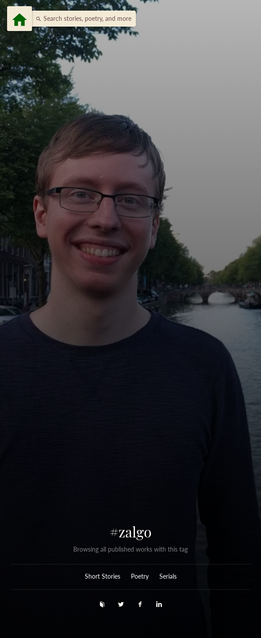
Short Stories (102, 576)
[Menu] (19, 18)
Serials (168, 576)
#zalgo (131, 532)
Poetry (140, 576)
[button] (81, 19)
